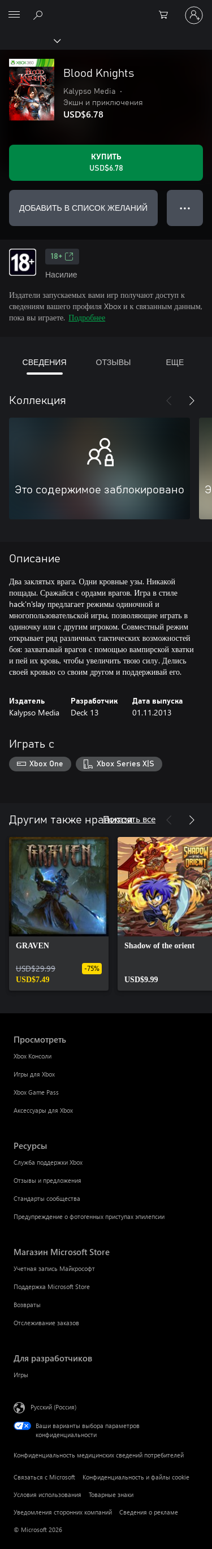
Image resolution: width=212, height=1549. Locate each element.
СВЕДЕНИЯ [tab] (45, 362)
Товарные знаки (111, 1494)
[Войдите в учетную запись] (193, 15)
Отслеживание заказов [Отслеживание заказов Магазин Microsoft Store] (46, 1322)
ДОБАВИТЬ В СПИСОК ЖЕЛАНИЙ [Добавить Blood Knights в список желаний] (83, 207)
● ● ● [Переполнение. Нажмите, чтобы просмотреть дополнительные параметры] (185, 208)
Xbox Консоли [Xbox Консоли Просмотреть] (32, 1056)
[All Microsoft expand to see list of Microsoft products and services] (14, 15)
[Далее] (191, 401)
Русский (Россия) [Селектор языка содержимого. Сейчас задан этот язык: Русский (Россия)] (53, 1406)
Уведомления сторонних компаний (63, 1512)
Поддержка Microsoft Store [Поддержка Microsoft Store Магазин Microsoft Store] (52, 1286)
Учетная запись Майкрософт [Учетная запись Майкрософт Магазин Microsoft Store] (54, 1268)
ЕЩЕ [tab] (175, 362)
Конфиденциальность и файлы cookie (136, 1477)
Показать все (129, 819)
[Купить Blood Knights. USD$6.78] (106, 163)
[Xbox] (29, 40)
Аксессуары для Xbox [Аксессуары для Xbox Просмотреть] (43, 1110)
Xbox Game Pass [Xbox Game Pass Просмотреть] (36, 1092)
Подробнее (86, 317)
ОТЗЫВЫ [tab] (113, 362)
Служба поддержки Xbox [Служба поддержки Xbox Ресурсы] (48, 1162)
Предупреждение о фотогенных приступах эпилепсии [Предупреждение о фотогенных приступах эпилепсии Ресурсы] (89, 1216)
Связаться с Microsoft (44, 1477)
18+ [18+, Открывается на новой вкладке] (62, 256)
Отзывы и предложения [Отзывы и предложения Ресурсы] (47, 1180)
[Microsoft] (106, 8)
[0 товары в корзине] (166, 15)
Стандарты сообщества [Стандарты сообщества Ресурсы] (47, 1198)
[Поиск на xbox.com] (39, 15)
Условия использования (47, 1494)
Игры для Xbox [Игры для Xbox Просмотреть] (34, 1074)
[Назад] (169, 401)
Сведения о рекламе (148, 1512)
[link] (59, 914)
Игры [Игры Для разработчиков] (21, 1374)
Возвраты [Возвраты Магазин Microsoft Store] (27, 1304)
